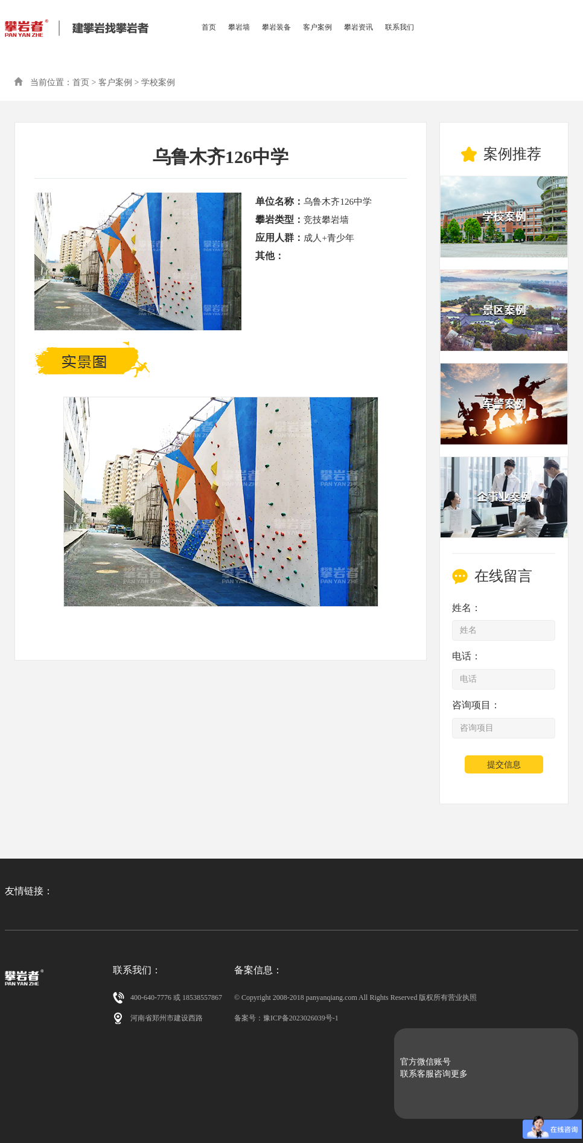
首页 (209, 27)
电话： (466, 656)
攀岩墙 (239, 27)
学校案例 (158, 82)
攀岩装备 (276, 27)
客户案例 (317, 27)
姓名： (466, 608)
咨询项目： (476, 705)
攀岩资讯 (358, 27)
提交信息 (504, 764)
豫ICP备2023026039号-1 (301, 1018)
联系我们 (399, 27)
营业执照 (462, 997)
